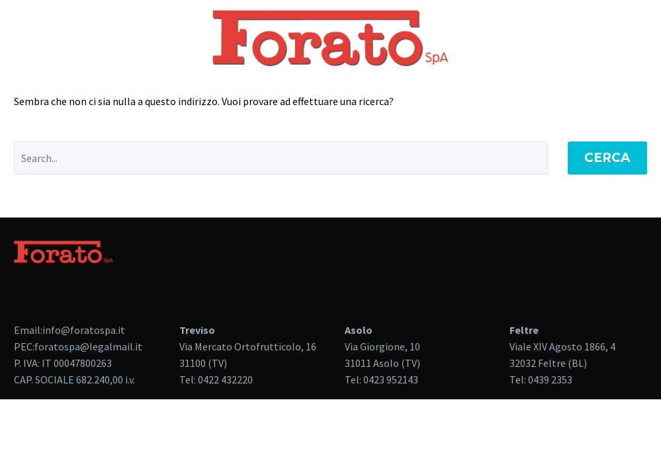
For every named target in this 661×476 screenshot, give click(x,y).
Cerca (607, 157)
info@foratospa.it (83, 330)
